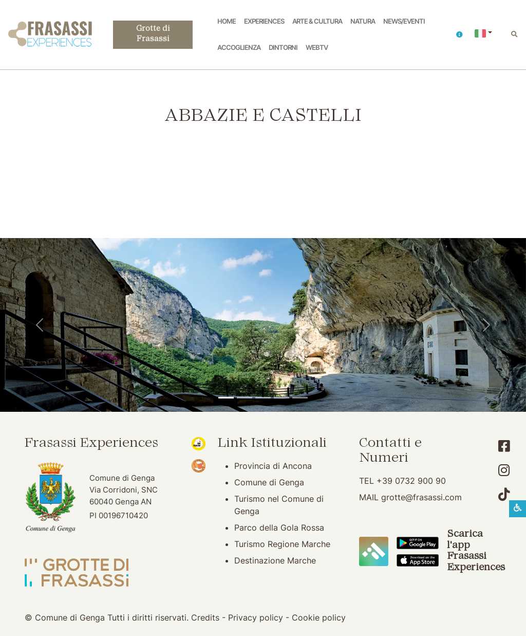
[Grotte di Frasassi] (244, 398)
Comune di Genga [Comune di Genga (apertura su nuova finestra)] (269, 482)
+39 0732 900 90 (411, 481)
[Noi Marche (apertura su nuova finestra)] (198, 443)
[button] (459, 35)
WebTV (317, 47)
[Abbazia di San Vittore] (281, 398)
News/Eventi (404, 21)
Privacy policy (255, 617)
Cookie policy (319, 617)
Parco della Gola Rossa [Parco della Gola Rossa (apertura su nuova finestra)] (279, 527)
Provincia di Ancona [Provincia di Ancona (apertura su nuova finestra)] (273, 466)
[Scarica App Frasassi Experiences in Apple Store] (418, 559)
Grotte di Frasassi (153, 34)
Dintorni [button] (283, 47)
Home (226, 21)
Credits (205, 617)
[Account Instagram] (504, 470)
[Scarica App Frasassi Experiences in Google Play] (418, 542)
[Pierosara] (263, 398)
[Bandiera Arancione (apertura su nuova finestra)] (198, 465)
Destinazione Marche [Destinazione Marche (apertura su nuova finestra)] (275, 560)
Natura (362, 21)
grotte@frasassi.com (421, 497)
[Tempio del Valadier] (226, 398)
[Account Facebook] (504, 446)
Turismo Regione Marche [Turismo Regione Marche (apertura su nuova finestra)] (282, 544)
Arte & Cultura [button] (317, 21)
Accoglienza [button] (238, 47)
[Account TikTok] (504, 494)
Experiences (264, 21)
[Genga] (300, 398)
